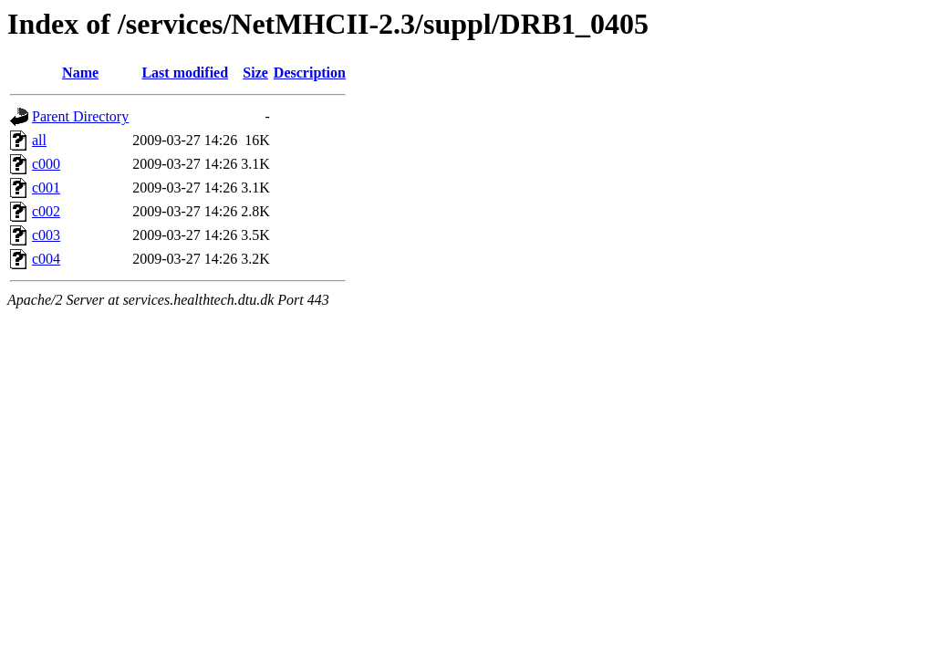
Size (255, 72)
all (39, 140)
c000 (46, 164)
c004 (46, 258)
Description (310, 72)
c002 (46, 211)
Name (80, 72)
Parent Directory (80, 116)
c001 (46, 187)
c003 (46, 235)
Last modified (184, 72)
